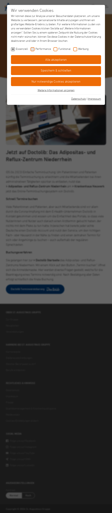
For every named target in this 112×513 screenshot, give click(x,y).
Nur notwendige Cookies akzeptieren (56, 81)
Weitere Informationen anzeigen (56, 90)
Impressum (94, 98)
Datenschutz (78, 98)
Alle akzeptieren (56, 59)
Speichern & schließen (56, 70)
